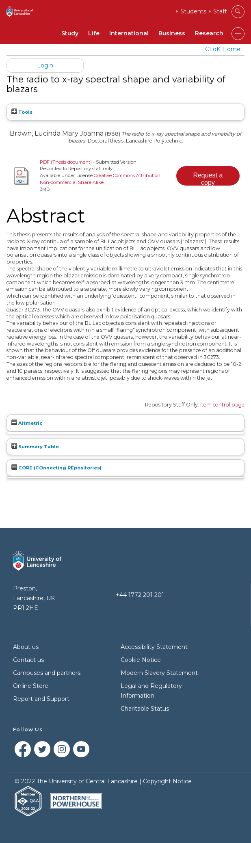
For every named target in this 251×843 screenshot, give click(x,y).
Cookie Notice (141, 660)
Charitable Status (145, 708)
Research (209, 33)
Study (69, 33)
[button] (208, 176)
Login (45, 65)
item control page (222, 405)
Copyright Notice (167, 781)
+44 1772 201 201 (140, 595)
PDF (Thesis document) (66, 162)
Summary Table (35, 447)
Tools (21, 112)
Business (171, 33)
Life (94, 33)
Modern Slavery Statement (159, 673)
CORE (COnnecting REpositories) (56, 468)
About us (26, 647)
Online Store (30, 686)
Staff (220, 11)
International (129, 33)
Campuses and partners (46, 673)
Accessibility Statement (154, 647)
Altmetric (26, 423)
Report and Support (41, 698)
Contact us (28, 660)
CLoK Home (222, 49)
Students (193, 11)
